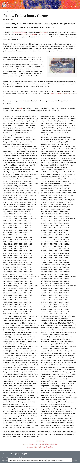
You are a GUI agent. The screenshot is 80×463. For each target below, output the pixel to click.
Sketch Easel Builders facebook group (61, 93)
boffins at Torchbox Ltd (38, 460)
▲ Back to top (40, 441)
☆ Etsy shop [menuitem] (66, 7)
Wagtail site (5, 460)
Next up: (40, 444)
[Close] (70, 460)
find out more (60, 460)
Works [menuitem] (60, 7)
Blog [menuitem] (56, 7)
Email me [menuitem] (21, 458)
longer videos (43, 32)
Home (6, 11)
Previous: (40, 447)
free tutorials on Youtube (18, 32)
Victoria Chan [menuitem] (74, 7)
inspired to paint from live (28, 34)
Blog (13, 11)
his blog (20, 108)
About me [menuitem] (14, 458)
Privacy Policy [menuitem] (5, 458)
